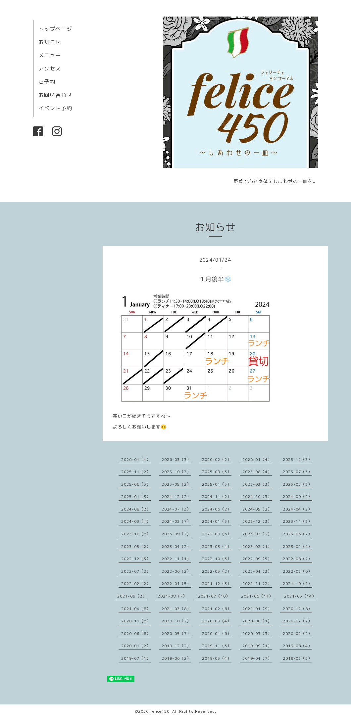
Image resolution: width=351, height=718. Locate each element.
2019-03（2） (297, 658)
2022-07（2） (136, 571)
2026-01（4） (257, 459)
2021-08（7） (172, 596)
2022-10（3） (216, 558)
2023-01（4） (297, 546)
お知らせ (49, 42)
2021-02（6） (216, 608)
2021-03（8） (176, 608)
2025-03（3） (257, 484)
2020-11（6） (136, 621)
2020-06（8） (136, 633)
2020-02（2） (297, 633)
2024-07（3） (176, 509)
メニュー (49, 55)
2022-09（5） (257, 558)
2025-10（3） (176, 471)
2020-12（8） (297, 608)
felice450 (160, 711)
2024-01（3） (216, 521)
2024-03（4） (136, 521)
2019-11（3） (216, 646)
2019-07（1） (136, 658)
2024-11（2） (216, 496)
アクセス (49, 68)
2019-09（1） (257, 646)
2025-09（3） (216, 471)
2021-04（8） (136, 608)
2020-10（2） (176, 621)
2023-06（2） (297, 534)
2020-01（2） (136, 646)
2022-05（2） (216, 571)
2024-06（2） (216, 509)
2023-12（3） (257, 521)
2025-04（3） (216, 484)
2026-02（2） (216, 459)
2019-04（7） (257, 658)
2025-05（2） (176, 484)
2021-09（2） (132, 596)
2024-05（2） (257, 509)
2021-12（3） (216, 583)
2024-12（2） (176, 496)
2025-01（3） (136, 496)
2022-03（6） (297, 571)
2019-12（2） (176, 646)
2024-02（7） (176, 521)
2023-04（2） (176, 546)
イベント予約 (55, 108)
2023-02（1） (257, 546)
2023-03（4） (216, 546)
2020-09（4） (216, 621)
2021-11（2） (257, 583)
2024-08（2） (136, 509)
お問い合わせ (55, 95)
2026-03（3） (176, 459)
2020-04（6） (216, 633)
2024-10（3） (257, 496)
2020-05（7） (176, 633)
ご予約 (46, 81)
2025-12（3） (297, 459)
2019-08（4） (297, 646)
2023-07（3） (257, 534)
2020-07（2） (297, 621)
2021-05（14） (300, 596)
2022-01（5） (176, 583)
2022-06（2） (176, 571)
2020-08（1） (257, 621)
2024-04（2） (297, 509)
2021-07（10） (214, 596)
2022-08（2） (297, 558)
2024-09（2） (297, 496)
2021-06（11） (257, 596)
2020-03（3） (257, 633)
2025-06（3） (136, 484)
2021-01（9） (257, 608)
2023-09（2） (176, 534)
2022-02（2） (136, 583)
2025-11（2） (136, 471)
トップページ (55, 28)
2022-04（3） (257, 571)
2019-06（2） (176, 658)
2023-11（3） (297, 521)
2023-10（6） (136, 534)
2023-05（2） (136, 546)
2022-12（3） (136, 558)
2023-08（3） (216, 534)
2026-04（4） (136, 459)
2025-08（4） (257, 471)
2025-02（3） (297, 484)
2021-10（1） (297, 583)
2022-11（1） (176, 558)
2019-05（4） (216, 658)
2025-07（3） (297, 471)
